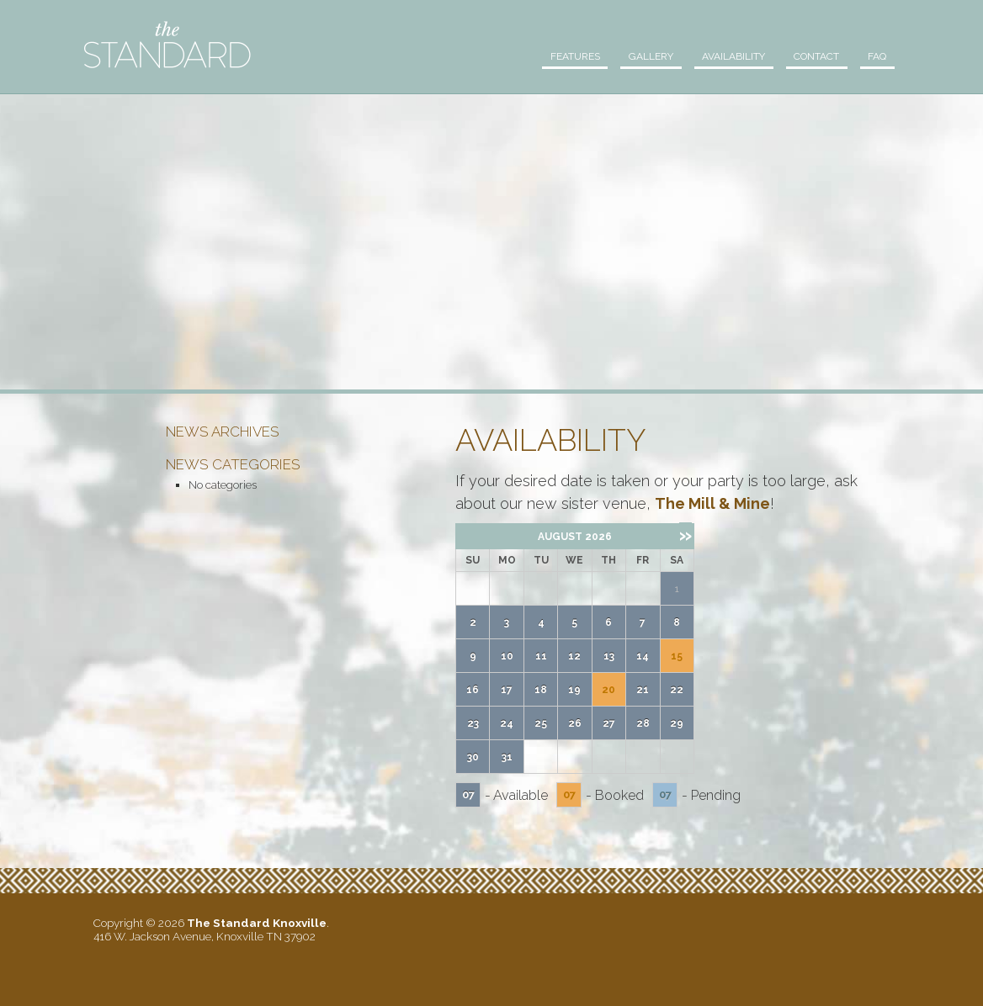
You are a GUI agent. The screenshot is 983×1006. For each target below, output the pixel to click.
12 (574, 656)
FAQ (875, 56)
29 (676, 723)
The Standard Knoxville (167, 45)
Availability (723, 56)
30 (473, 757)
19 (574, 690)
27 (609, 723)
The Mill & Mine (712, 503)
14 (642, 656)
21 (642, 690)
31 (507, 757)
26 (575, 723)
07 (468, 794)
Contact (810, 56)
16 (472, 690)
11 (541, 656)
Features (557, 56)
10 (507, 656)
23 (473, 723)
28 (643, 723)
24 (506, 723)
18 (540, 690)
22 (676, 690)
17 (507, 690)
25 (540, 723)
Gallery (636, 56)
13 (608, 656)
